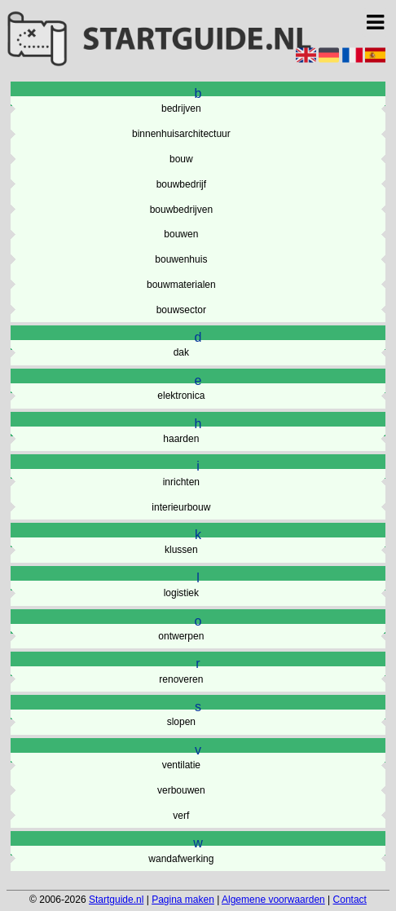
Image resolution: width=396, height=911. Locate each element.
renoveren (181, 679)
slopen (181, 721)
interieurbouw (181, 507)
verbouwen (181, 790)
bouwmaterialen (181, 284)
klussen (181, 549)
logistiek (181, 593)
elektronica (181, 395)
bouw (181, 159)
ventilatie (181, 765)
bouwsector (181, 310)
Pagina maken (183, 899)
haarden (181, 438)
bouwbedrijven (181, 209)
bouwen (181, 234)
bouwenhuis (181, 259)
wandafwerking (180, 859)
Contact (350, 899)
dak (181, 352)
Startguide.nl (116, 899)
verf (181, 815)
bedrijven (181, 108)
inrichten (181, 482)
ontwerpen (181, 636)
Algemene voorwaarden (273, 899)
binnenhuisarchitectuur (181, 133)
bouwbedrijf (181, 184)
